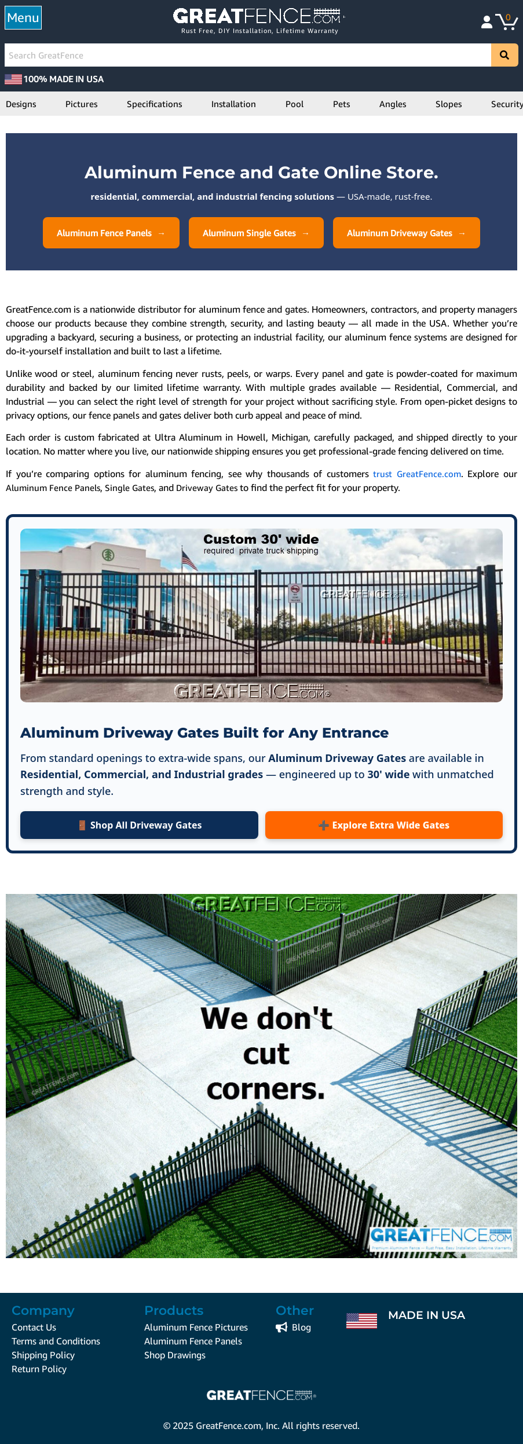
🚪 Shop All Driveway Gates (139, 825)
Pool (294, 103)
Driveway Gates (206, 487)
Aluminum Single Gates (249, 233)
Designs (21, 103)
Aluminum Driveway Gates (399, 233)
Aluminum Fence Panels (104, 233)
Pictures (81, 103)
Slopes (449, 103)
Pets (341, 103)
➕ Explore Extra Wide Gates (383, 825)
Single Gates (129, 487)
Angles (392, 103)
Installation (233, 103)
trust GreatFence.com (417, 473)
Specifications (154, 103)
